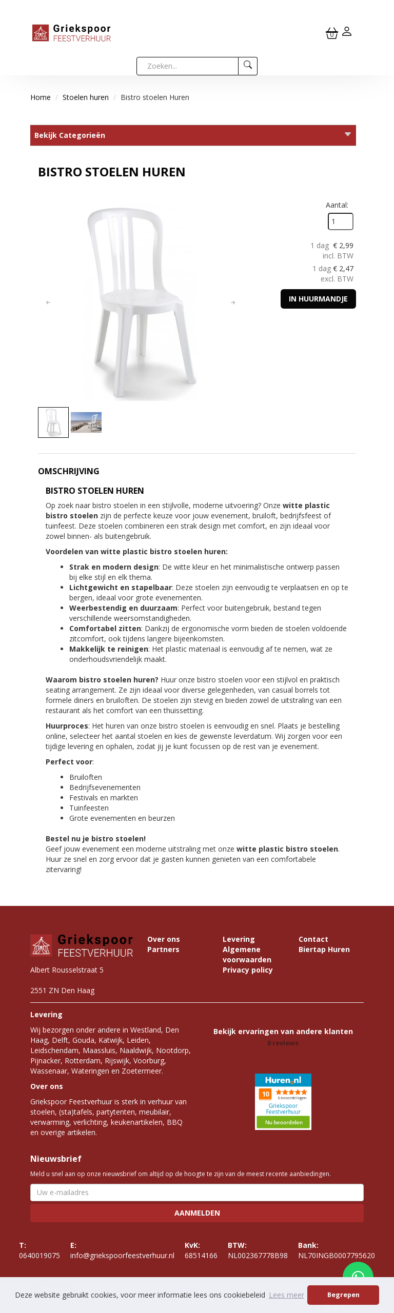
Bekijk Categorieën (193, 135)
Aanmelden (197, 1213)
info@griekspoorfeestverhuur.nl (122, 1250)
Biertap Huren (324, 949)
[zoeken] (248, 66)
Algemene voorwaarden (247, 954)
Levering (239, 939)
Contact (313, 939)
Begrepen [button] (343, 1294)
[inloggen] (347, 32)
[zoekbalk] (187, 66)
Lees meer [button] (286, 1295)
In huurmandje (318, 299)
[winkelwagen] (332, 33)
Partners (163, 949)
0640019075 (39, 1250)
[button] (48, 302)
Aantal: (337, 205)
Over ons (163, 939)
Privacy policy (248, 970)
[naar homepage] (71, 32)
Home (40, 97)
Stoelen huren (86, 97)
